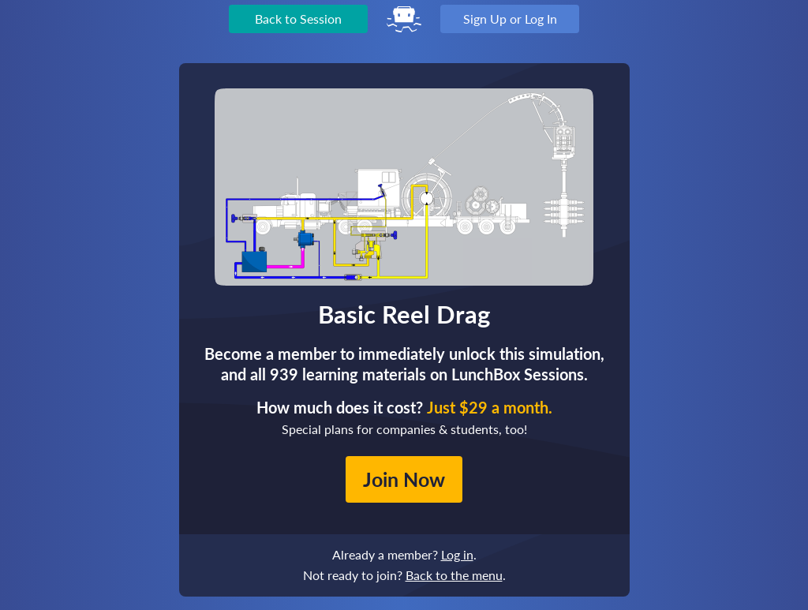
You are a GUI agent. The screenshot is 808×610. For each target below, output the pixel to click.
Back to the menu (454, 574)
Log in (457, 554)
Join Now (404, 479)
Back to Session (298, 18)
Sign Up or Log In (510, 18)
